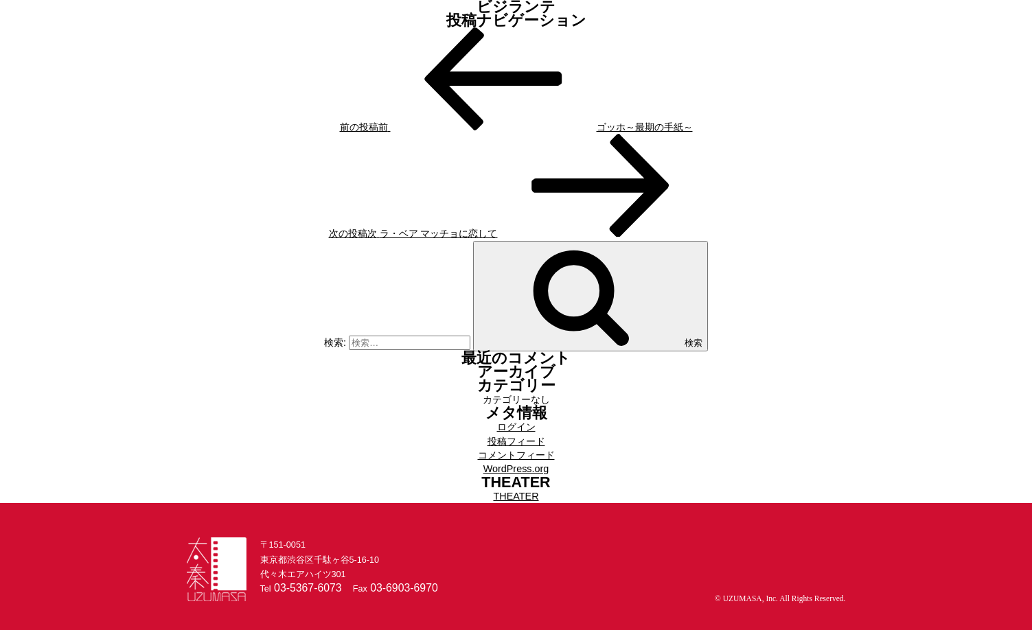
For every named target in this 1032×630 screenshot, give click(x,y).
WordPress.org (516, 468)
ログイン (516, 426)
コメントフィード (516, 455)
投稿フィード (516, 441)
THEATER (515, 496)
